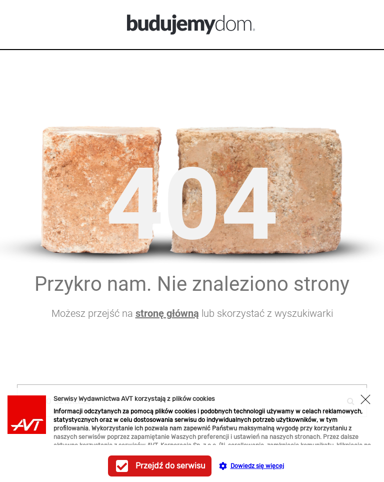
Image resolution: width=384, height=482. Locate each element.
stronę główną (167, 313)
